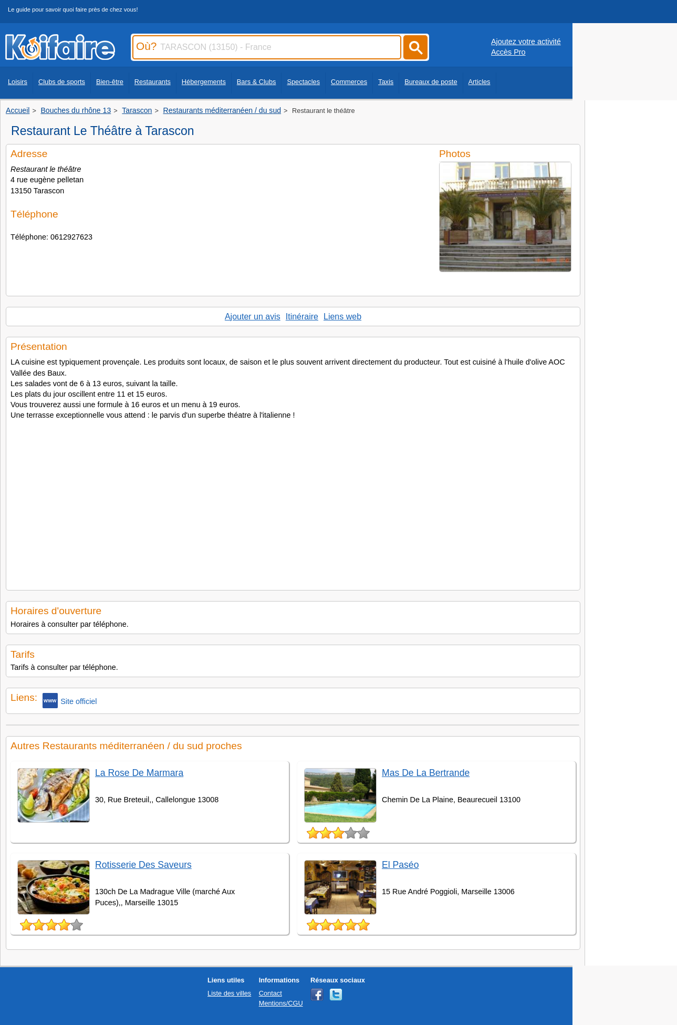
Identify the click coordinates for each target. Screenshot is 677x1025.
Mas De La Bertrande (426, 773)
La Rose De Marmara (139, 773)
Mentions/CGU (281, 1003)
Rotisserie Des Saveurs (143, 865)
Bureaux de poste (430, 82)
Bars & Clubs (256, 82)
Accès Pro (508, 52)
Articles (479, 82)
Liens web (342, 316)
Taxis (385, 82)
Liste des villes (229, 993)
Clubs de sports (61, 82)
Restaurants (152, 82)
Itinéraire (302, 316)
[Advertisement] (293, 501)
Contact (270, 993)
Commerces (349, 82)
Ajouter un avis (252, 316)
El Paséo (400, 865)
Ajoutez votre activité (526, 41)
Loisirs (17, 82)
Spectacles (303, 82)
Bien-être (109, 82)
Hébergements (204, 82)
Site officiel (70, 700)
